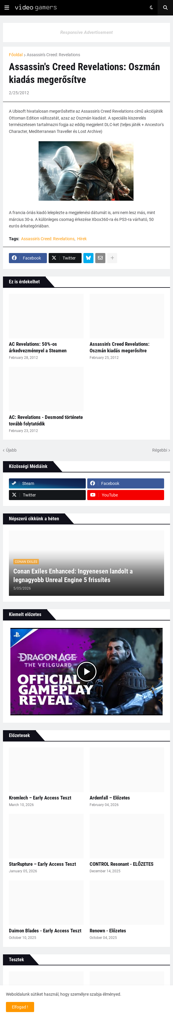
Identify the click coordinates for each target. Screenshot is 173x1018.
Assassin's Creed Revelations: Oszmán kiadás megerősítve (120, 347)
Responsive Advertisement (86, 32)
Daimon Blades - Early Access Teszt (45, 931)
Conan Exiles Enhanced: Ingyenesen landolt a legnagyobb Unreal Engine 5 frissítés (73, 576)
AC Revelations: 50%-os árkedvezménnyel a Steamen (37, 347)
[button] (7, 7)
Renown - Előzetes (108, 931)
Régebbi (159, 450)
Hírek (82, 239)
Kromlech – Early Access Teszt (40, 798)
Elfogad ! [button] (20, 1007)
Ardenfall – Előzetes (110, 798)
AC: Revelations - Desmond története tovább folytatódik (46, 420)
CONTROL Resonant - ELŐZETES (121, 864)
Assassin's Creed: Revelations (53, 55)
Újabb (11, 450)
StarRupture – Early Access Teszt (42, 864)
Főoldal (16, 55)
